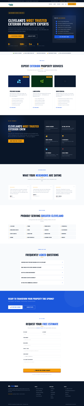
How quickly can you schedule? (42, 278)
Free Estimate (72, 4)
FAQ (65, 4)
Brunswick (63, 233)
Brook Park (29, 233)
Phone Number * (25, 337)
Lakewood (45, 230)
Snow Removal (39, 396)
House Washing (39, 390)
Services (50, 4)
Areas (63, 4)
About (54, 4)
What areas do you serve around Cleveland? (42, 267)
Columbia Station (47, 237)
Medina (11, 237)
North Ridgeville (30, 237)
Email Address (25, 343)
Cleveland (11, 226)
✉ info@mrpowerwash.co (71, 1)
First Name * (25, 332)
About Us (67, 392)
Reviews (58, 4)
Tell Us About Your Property (28, 359)
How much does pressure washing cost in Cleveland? (42, 262)
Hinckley (63, 237)
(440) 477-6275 (40, 328)
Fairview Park (46, 233)
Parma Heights (46, 226)
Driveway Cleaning (39, 392)
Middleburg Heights (14, 230)
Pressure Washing (39, 388)
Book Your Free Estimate (16, 141)
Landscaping (38, 394)
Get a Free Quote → (13, 107)
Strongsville (64, 226)
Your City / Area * (26, 348)
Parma (28, 226)
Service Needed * (25, 354)
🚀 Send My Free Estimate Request (42, 370)
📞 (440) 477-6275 (62, 1)
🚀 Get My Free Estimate (16, 36)
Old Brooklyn (64, 230)
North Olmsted (13, 233)
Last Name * (44, 332)
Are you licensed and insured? (42, 273)
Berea (28, 230)
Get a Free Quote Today (64, 36)
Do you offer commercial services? (42, 283)
